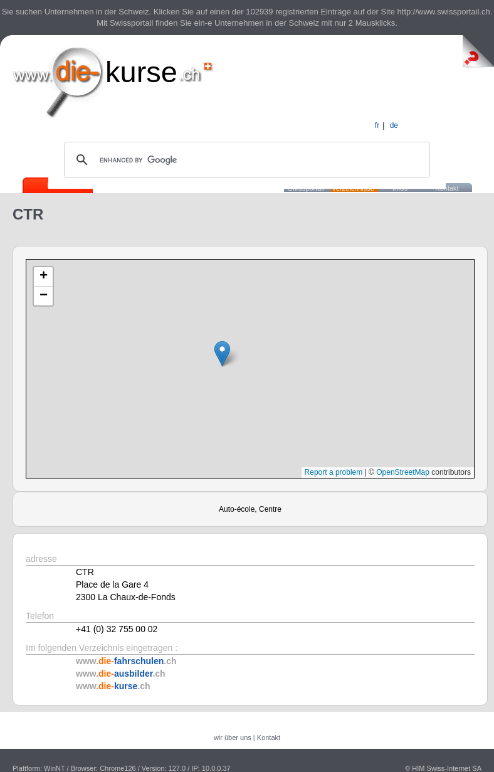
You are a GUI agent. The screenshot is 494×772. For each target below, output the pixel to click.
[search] (245, 159)
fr (377, 125)
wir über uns (232, 737)
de (394, 125)
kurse (141, 71)
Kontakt (446, 188)
